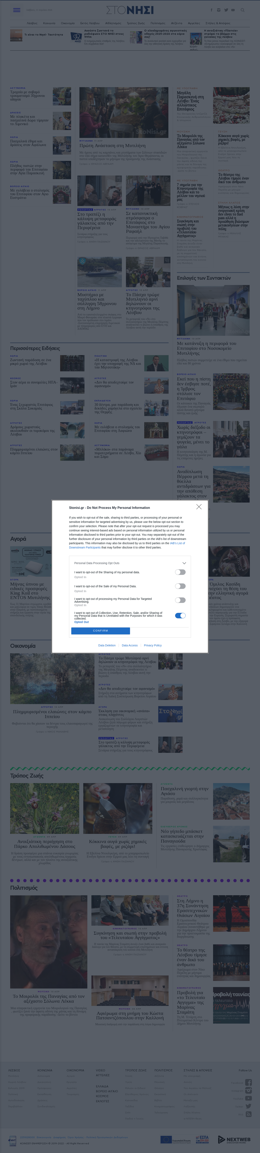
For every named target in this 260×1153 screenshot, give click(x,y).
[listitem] (130, 563)
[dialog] (130, 576)
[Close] (200, 508)
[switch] (180, 572)
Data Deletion (107, 645)
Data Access (130, 645)
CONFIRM (100, 630)
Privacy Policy (153, 645)
